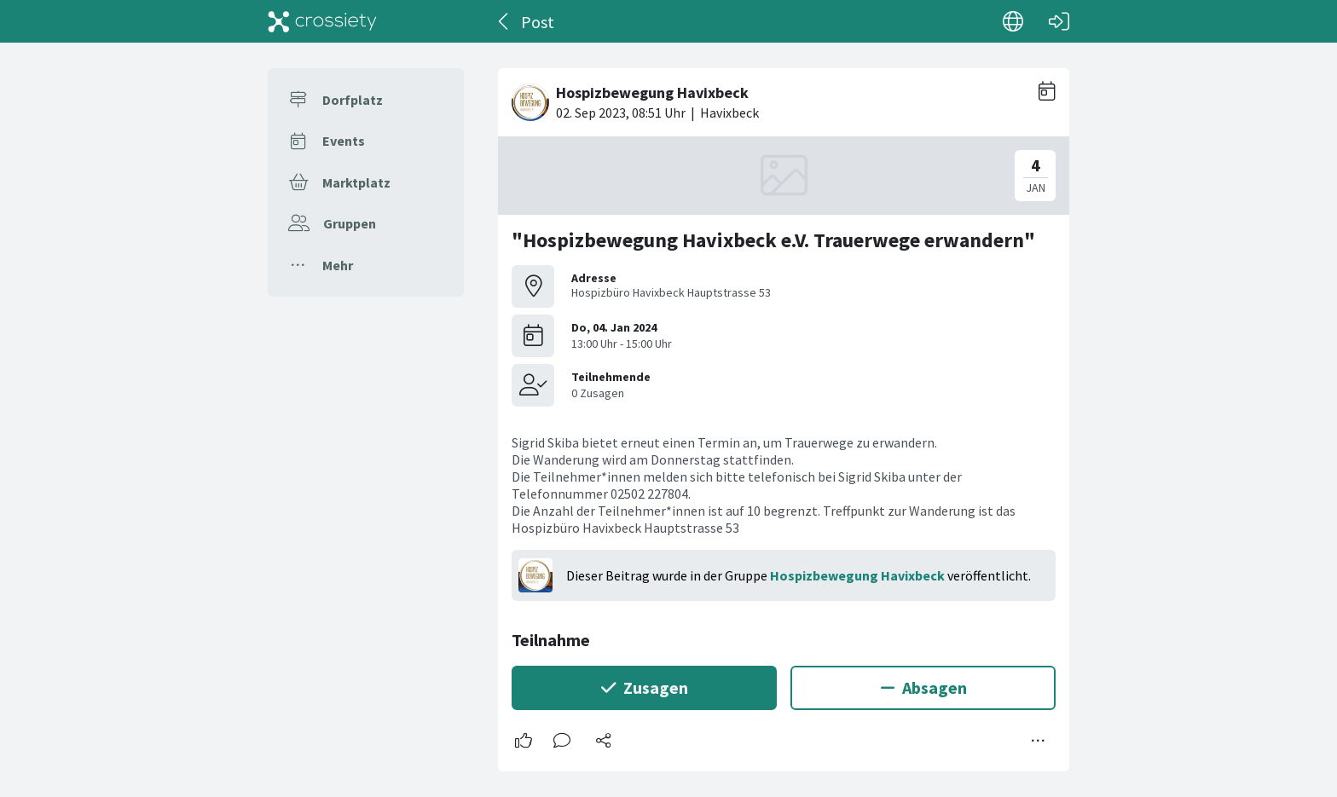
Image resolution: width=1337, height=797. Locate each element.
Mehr (337, 265)
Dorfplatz (352, 99)
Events (343, 140)
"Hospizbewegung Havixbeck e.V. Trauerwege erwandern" (773, 240)
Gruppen (349, 223)
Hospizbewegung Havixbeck (857, 575)
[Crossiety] (322, 21)
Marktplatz (356, 182)
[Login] (1059, 21)
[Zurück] (504, 21)
